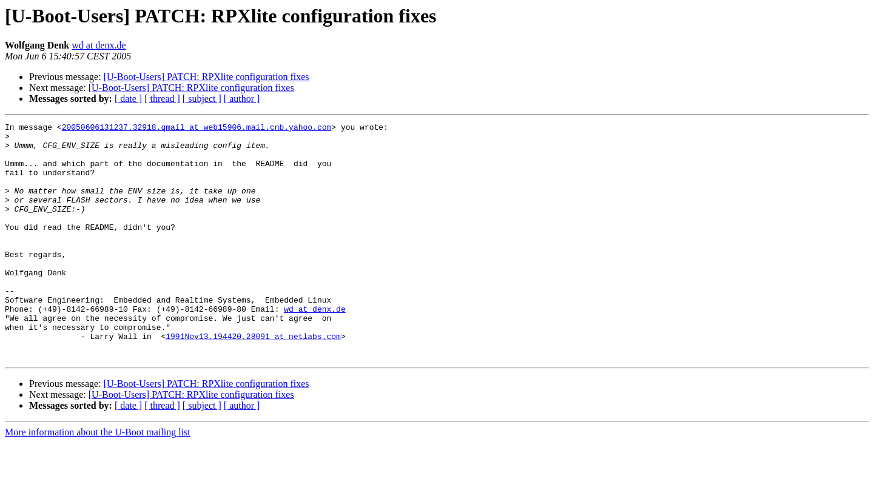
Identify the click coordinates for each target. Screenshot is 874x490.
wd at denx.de (99, 45)
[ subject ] (202, 98)
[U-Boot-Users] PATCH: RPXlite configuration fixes (206, 77)
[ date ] (128, 98)
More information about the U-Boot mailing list (97, 479)
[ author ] (242, 98)
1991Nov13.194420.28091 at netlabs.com (253, 379)
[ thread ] (162, 98)
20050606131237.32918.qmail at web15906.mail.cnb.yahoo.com (197, 128)
